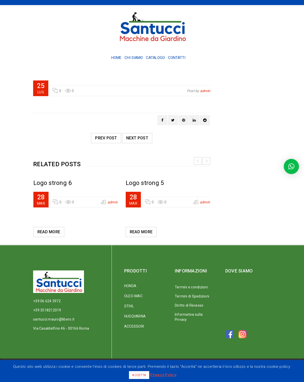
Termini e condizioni (191, 287)
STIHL (129, 306)
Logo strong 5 (145, 182)
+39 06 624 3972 (47, 301)
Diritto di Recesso (189, 305)
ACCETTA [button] (139, 375)
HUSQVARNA (135, 316)
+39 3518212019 (47, 310)
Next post (137, 138)
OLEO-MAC (133, 296)
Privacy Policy (163, 375)
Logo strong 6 (52, 182)
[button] (291, 166)
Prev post (106, 138)
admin (205, 91)
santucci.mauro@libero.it (53, 319)
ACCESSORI (134, 326)
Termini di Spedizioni (192, 296)
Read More (48, 231)
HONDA (130, 286)
